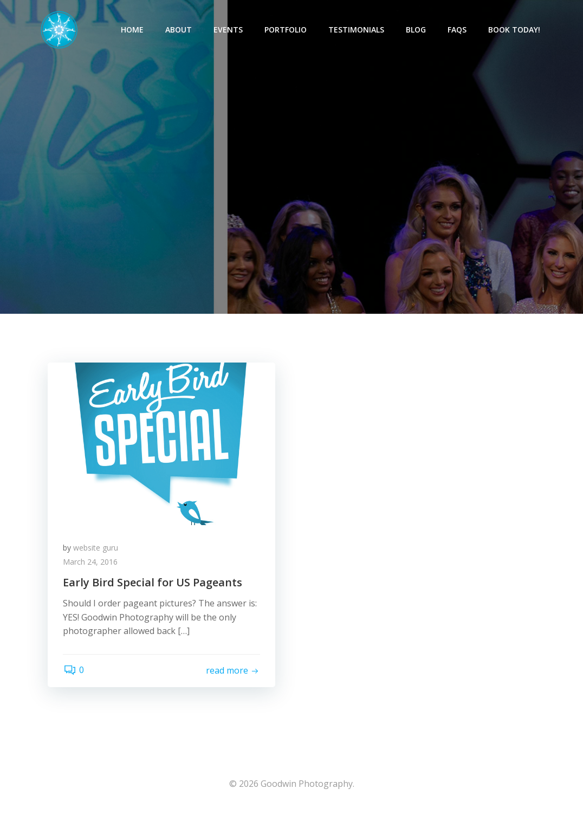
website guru (96, 552)
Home (132, 30)
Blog (416, 30)
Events (228, 30)
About (179, 30)
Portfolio (286, 30)
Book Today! (515, 30)
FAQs (457, 30)
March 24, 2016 (91, 566)
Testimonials (357, 30)
